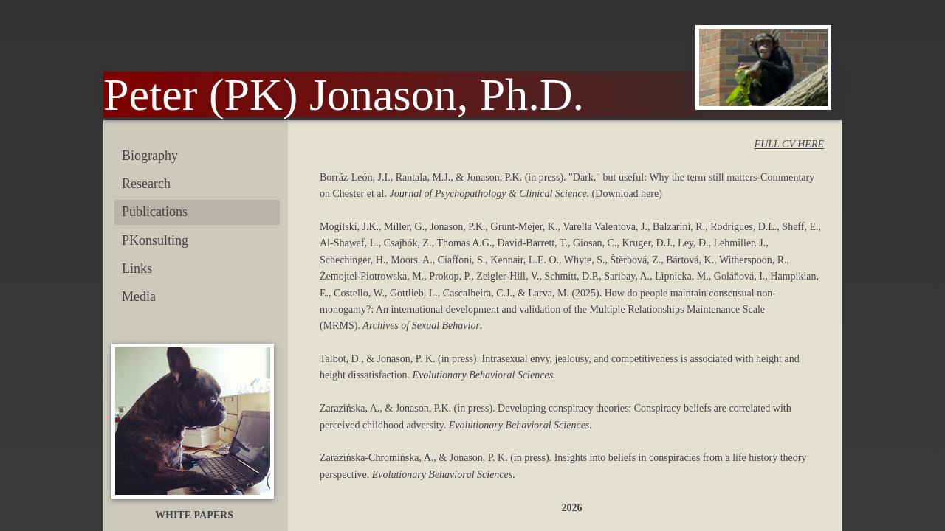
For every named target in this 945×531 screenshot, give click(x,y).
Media (139, 296)
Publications (155, 211)
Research (146, 183)
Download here (627, 193)
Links (137, 268)
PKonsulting (155, 240)
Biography (150, 155)
